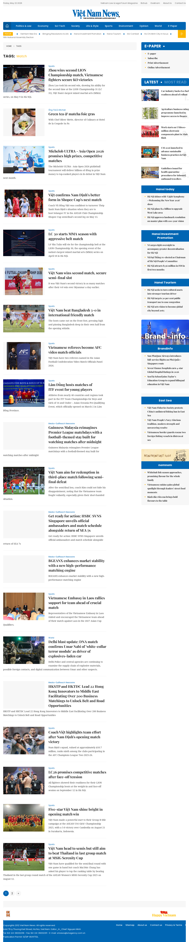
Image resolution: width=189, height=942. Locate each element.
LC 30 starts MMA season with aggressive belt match (72, 236)
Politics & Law (23, 26)
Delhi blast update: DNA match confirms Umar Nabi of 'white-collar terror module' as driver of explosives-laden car (77, 648)
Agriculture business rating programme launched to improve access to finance (175, 113)
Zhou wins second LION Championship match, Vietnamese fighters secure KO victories (75, 75)
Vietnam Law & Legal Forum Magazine (119, 3)
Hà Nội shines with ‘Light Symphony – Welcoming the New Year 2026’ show (165, 200)
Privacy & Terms (173, 925)
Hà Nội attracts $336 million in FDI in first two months (166, 267)
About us (142, 925)
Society (75, 26)
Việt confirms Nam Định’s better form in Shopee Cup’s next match (74, 197)
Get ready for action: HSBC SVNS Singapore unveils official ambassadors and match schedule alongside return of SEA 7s (75, 523)
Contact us (156, 925)
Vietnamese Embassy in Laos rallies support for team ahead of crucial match (76, 602)
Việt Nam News (96, 14)
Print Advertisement (158, 62)
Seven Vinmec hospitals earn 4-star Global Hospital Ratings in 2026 (165, 376)
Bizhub (144, 3)
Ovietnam (155, 3)
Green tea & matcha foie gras (71, 113)
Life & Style (92, 26)
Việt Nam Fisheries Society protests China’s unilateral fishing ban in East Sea (166, 446)
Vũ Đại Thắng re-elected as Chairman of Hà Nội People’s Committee (166, 259)
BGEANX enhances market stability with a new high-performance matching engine (76, 565)
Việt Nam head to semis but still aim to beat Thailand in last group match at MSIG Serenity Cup (77, 853)
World (158, 26)
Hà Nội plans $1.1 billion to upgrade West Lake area (164, 210)
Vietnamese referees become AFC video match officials (75, 349)
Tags (17, 46)
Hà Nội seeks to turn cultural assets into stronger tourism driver (164, 291)
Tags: (9, 56)
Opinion (143, 26)
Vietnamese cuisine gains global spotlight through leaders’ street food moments (166, 543)
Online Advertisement (159, 67)
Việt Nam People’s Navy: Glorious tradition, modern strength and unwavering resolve (164, 459)
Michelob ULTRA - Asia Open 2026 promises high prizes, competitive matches (76, 156)
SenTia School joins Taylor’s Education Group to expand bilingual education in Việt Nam (166, 387)
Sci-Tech (60, 26)
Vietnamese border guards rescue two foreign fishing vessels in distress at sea (166, 471)
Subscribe (153, 58)
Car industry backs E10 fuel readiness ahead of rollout (175, 92)
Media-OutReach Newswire (61, 423)
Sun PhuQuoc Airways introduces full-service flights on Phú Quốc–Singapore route (164, 366)
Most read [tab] (175, 82)
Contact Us (180, 3)
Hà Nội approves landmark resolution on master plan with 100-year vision (166, 219)
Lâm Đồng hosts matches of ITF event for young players (70, 387)
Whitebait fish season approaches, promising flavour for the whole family (164, 531)
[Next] (18, 893)
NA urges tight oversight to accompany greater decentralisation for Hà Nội (165, 249)
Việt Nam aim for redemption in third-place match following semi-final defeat (76, 477)
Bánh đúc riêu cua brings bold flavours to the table (162, 553)
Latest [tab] (151, 82)
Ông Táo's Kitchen (57, 110)
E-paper (153, 46)
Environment (126, 26)
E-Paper (172, 26)
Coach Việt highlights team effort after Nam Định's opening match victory (74, 737)
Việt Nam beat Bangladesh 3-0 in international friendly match (74, 312)
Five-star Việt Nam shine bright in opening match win (75, 811)
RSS (187, 925)
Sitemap (129, 925)
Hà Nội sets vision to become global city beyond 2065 (165, 308)
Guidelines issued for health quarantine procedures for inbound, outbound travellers (173, 173)
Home (9, 46)
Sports (108, 26)
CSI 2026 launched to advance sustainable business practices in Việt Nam (173, 153)
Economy (43, 26)
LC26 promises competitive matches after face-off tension (77, 774)
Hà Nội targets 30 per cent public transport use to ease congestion (163, 300)
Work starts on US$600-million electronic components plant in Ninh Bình (174, 132)
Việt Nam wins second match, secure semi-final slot (77, 275)
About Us (167, 3)
